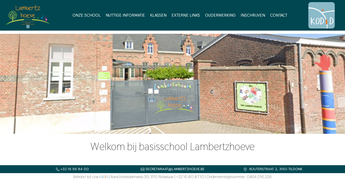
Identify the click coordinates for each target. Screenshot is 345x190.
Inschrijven (253, 15)
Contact (278, 15)
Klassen (158, 15)
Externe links (186, 15)
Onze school (86, 15)
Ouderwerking (220, 15)
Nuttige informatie (125, 15)
